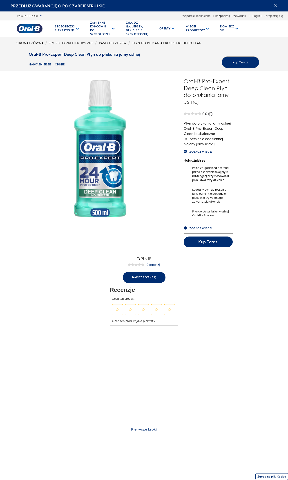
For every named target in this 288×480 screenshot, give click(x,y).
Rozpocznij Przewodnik (230, 16)
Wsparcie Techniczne (196, 16)
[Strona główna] (29, 28)
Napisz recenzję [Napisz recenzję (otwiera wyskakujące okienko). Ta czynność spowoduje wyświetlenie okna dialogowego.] (144, 277)
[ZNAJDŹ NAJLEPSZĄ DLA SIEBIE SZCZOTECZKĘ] (137, 28)
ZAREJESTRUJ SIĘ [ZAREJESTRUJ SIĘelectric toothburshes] (88, 6)
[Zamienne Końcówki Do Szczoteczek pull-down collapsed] (102, 28)
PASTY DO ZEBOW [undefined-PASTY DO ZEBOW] (113, 43)
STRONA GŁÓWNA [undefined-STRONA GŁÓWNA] (30, 43)
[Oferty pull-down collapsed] (167, 28)
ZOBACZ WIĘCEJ (198, 151)
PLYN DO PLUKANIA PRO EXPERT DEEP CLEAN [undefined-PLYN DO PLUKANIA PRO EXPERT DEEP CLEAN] (166, 43)
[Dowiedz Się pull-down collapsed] (229, 28)
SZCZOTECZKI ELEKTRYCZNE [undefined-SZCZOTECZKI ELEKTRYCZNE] (71, 43)
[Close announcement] (276, 5)
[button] (117, 309)
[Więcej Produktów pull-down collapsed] (197, 28)
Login (256, 16)
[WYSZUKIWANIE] (262, 28)
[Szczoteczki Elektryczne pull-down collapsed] (67, 28)
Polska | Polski (29, 16)
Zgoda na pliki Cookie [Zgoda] (271, 476)
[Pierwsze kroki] (144, 429)
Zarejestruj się (273, 16)
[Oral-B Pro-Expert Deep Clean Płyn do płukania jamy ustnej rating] (198, 114)
